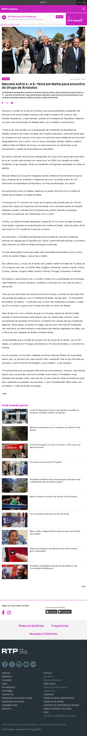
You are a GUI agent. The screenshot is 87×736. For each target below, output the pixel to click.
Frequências (60, 626)
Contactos (49, 691)
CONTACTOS (7, 694)
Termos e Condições (47, 725)
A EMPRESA (49, 694)
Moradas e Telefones (43, 634)
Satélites (6, 708)
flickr (33, 664)
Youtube (26, 664)
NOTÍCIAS (6, 673)
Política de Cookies (29, 725)
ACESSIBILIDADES (9, 705)
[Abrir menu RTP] (43, 2)
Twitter (12, 664)
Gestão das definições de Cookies (60, 715)
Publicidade (62, 725)
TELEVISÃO (7, 680)
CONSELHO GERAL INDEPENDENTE (59, 698)
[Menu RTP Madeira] (84, 9)
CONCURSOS (49, 683)
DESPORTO (7, 676)
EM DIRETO (48, 676)
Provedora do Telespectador (17, 698)
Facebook (5, 664)
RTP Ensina (7, 691)
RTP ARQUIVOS (8, 687)
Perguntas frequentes (55, 687)
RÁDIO (4, 683)
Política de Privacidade (11, 725)
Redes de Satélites (31, 626)
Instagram (19, 664)
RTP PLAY (48, 673)
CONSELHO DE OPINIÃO (54, 701)
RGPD (46, 712)
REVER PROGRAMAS (52, 680)
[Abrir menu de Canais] (76, 19)
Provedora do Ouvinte (13, 701)
